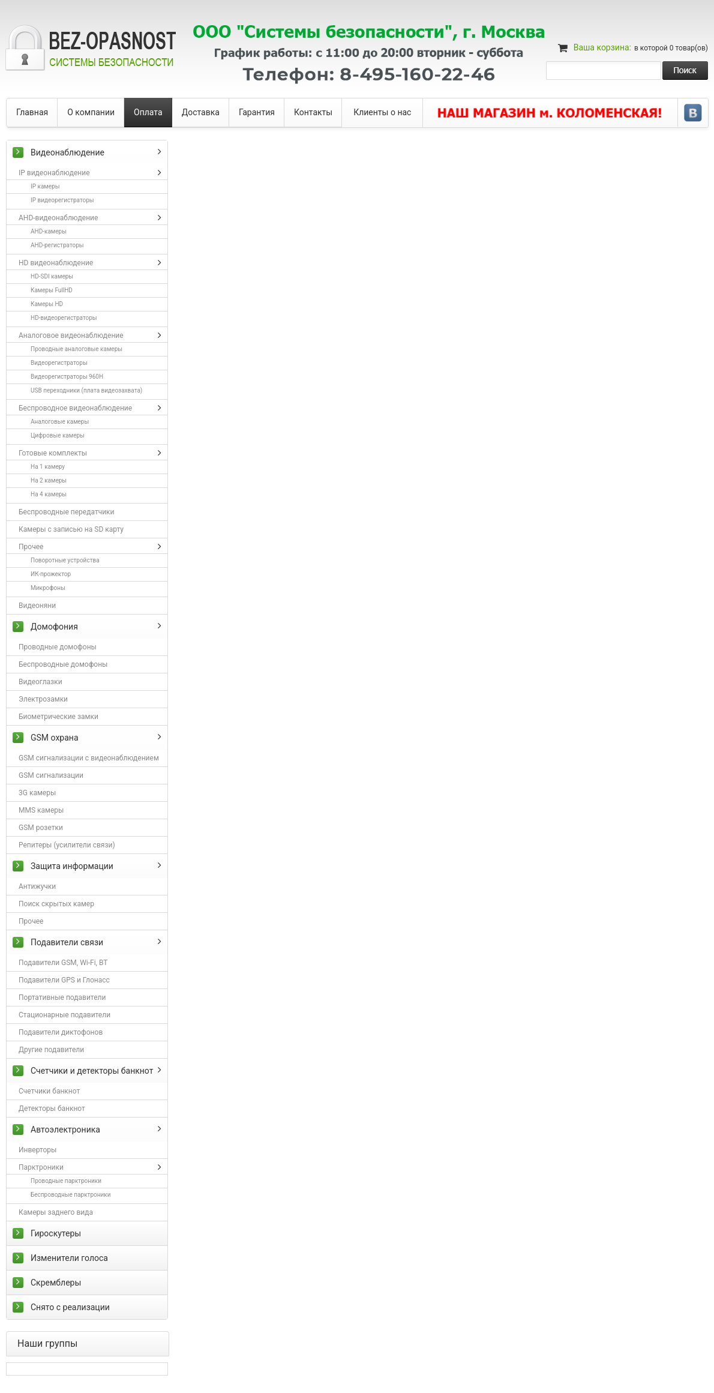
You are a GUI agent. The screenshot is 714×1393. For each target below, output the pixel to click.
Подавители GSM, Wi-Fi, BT (63, 962)
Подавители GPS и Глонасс (64, 980)
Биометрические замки (58, 716)
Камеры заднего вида (56, 1212)
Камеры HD (47, 304)
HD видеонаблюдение (56, 263)
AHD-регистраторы (57, 245)
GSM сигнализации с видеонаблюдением (89, 758)
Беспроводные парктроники (70, 1194)
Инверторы (37, 1150)
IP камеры (45, 186)
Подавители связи (67, 942)
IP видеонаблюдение (54, 173)
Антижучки (37, 886)
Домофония (54, 626)
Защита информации (72, 866)
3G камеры (37, 793)
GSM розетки (41, 827)
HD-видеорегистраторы (64, 317)
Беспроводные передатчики (67, 512)
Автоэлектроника (65, 1129)
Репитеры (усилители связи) (67, 845)
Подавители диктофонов (61, 1032)
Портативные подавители (62, 997)
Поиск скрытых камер (56, 904)
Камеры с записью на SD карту (71, 529)
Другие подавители (51, 1050)
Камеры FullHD (52, 290)
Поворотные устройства (65, 560)
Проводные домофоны (58, 647)
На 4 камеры (49, 494)
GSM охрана (55, 737)
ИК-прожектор (51, 574)
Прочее (31, 547)
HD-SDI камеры (52, 276)
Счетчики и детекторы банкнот (92, 1071)
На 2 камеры (49, 480)
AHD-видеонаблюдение (58, 218)
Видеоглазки (40, 682)
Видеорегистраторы (59, 363)
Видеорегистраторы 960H (67, 376)
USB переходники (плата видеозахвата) (86, 390)
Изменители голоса (69, 1258)
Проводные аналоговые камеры (76, 349)
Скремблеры (56, 1282)
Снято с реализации (70, 1307)
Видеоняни (37, 605)
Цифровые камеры (58, 435)
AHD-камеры (49, 231)
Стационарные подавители (64, 1015)
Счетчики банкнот (49, 1091)
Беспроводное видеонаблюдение (75, 408)
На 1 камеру (48, 466)
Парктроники (41, 1167)
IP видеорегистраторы (62, 200)
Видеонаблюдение (67, 152)
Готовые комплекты (53, 453)
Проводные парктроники (66, 1181)
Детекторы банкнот (52, 1108)
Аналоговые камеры (60, 421)
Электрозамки (43, 699)
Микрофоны (48, 588)
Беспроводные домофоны (63, 664)
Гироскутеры (56, 1233)
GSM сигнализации (51, 775)
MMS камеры (41, 810)
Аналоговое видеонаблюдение (71, 335)
